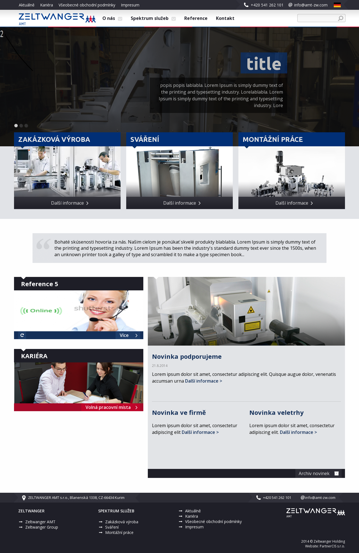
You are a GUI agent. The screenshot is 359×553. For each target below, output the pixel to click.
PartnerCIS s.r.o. (332, 546)
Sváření (112, 527)
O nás (112, 18)
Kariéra (46, 5)
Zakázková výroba (121, 521)
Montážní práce (119, 532)
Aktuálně (26, 5)
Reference (196, 18)
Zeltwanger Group (41, 527)
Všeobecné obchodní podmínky (87, 5)
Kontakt (225, 18)
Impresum (130, 5)
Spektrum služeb (153, 18)
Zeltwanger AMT (40, 521)
